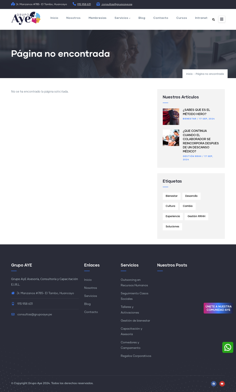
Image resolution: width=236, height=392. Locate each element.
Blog (141, 17)
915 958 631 (82, 4)
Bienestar (189, 118)
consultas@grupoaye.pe (114, 4)
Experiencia (173, 216)
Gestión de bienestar (135, 320)
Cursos (181, 17)
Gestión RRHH (192, 156)
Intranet (201, 17)
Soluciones (172, 226)
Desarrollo (191, 196)
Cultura (170, 206)
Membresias (97, 17)
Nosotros (73, 17)
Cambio (188, 206)
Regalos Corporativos (136, 356)
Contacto (160, 17)
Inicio (54, 17)
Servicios (122, 18)
